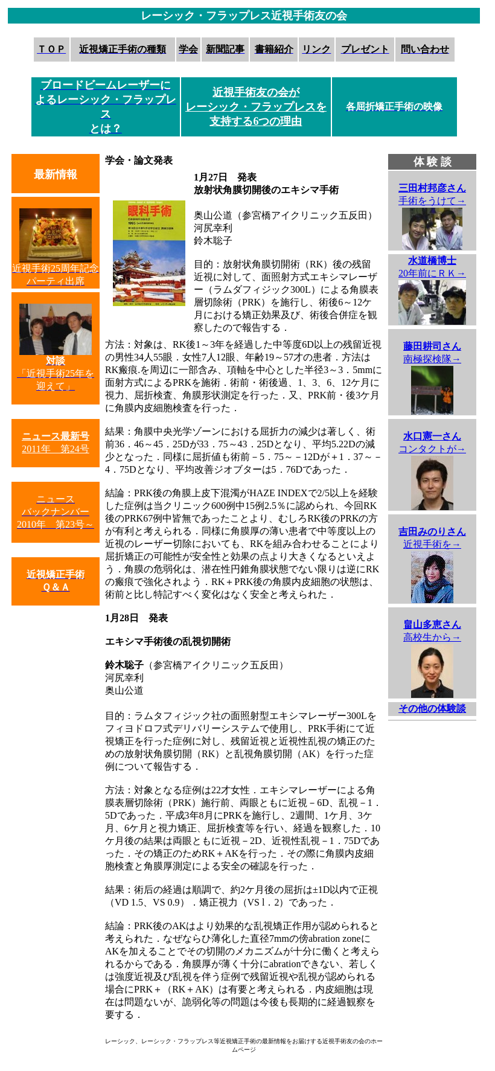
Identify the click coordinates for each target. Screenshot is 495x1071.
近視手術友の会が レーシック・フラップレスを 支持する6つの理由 (256, 106)
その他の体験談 (432, 708)
